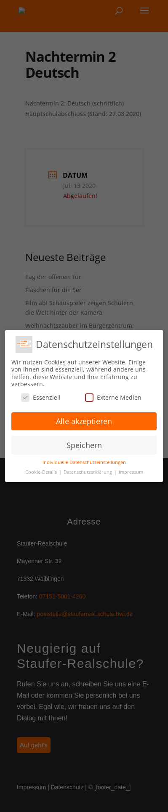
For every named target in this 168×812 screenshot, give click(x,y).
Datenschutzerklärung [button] (88, 472)
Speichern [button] (84, 445)
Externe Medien (113, 397)
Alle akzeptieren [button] (84, 421)
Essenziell (41, 397)
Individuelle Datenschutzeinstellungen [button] (84, 462)
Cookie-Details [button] (41, 472)
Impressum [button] (131, 472)
